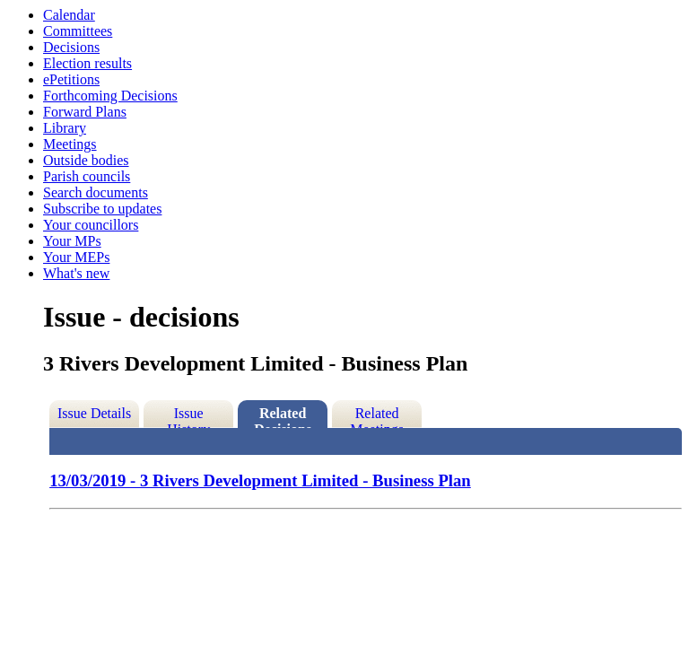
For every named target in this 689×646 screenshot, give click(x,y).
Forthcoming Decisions (110, 95)
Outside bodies (86, 160)
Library (64, 127)
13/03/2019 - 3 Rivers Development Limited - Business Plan (260, 480)
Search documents (95, 192)
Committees (77, 31)
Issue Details (94, 413)
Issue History (188, 417)
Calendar (69, 14)
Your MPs (72, 241)
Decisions (71, 47)
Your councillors (90, 224)
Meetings (70, 144)
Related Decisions (282, 417)
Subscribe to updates (102, 208)
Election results (87, 63)
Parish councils (86, 176)
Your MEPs (76, 257)
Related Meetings (377, 417)
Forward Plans (84, 111)
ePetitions (71, 79)
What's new (76, 273)
